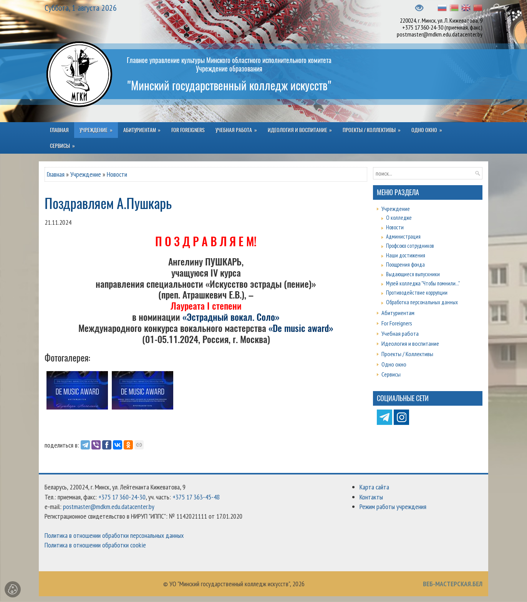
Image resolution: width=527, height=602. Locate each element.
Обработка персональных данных (422, 302)
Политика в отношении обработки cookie (95, 545)
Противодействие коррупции (416, 292)
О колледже (399, 217)
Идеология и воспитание (410, 343)
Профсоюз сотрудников (410, 245)
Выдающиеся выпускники (413, 274)
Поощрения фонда (405, 264)
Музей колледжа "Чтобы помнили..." (423, 283)
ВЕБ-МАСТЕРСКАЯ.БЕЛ (452, 583)
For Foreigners (396, 323)
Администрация (403, 236)
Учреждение (85, 174)
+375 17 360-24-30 (422, 27)
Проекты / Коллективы (407, 354)
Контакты (371, 497)
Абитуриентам (397, 313)
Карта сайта (374, 487)
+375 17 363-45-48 (196, 497)
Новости (117, 174)
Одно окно (393, 364)
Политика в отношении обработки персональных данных (114, 535)
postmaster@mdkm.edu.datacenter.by (439, 34)
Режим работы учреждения (393, 506)
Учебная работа (400, 333)
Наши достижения (405, 255)
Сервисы (391, 374)
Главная (56, 174)
